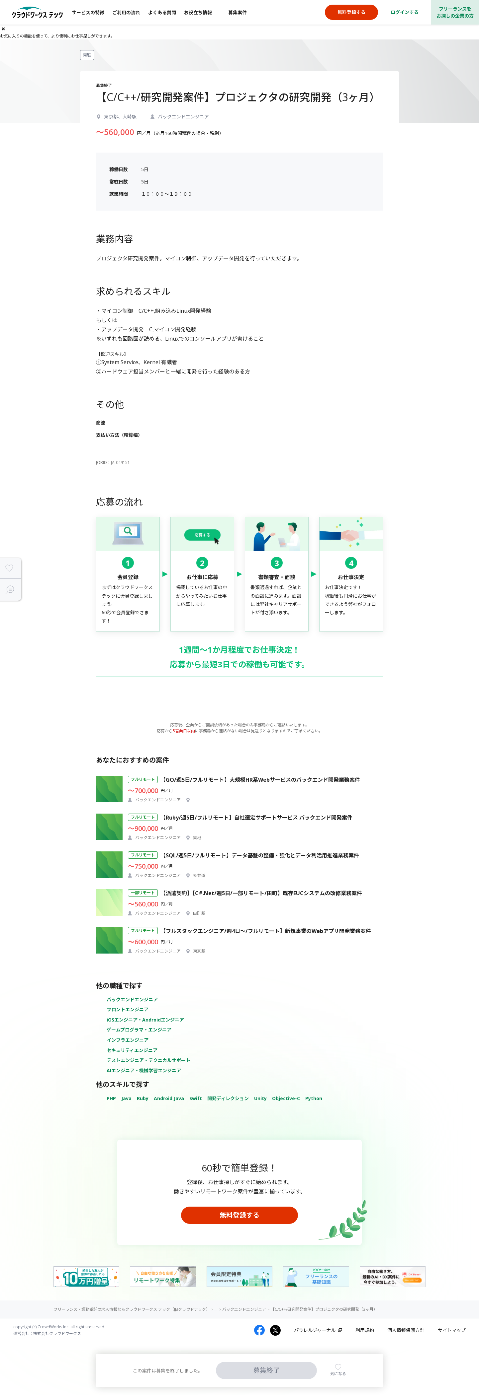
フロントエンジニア (127, 1009)
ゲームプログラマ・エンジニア (139, 1030)
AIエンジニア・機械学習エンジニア (144, 1070)
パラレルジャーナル (314, 1330)
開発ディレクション (228, 1098)
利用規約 (364, 1330)
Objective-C (286, 1098)
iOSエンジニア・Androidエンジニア (145, 1020)
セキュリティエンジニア (132, 1050)
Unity (260, 1098)
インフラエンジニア (127, 1040)
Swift (195, 1098)
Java (126, 1098)
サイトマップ (452, 1330)
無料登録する (239, 1215)
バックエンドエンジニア (132, 999)
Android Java (169, 1098)
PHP (111, 1098)
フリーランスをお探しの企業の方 (455, 12)
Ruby (142, 1098)
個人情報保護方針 (406, 1330)
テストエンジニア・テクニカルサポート (148, 1060)
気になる (338, 1373)
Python (313, 1098)
